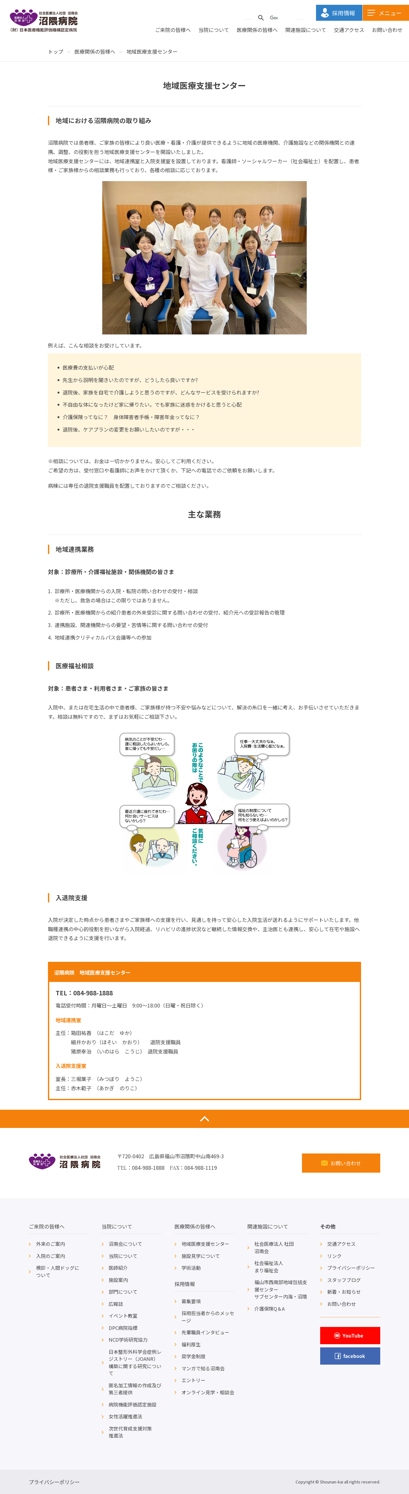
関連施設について (305, 30)
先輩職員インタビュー (205, 1332)
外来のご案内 (50, 1243)
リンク (334, 1256)
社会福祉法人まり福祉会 (268, 1267)
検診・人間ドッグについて (57, 1271)
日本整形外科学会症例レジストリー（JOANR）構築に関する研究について (135, 1362)
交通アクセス (349, 30)
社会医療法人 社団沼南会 (274, 1247)
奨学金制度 (193, 1356)
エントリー (193, 1380)
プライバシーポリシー (351, 1267)
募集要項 (191, 1301)
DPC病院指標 (123, 1327)
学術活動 (191, 1267)
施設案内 (118, 1279)
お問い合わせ (387, 30)
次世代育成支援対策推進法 (130, 1432)
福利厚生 (191, 1344)
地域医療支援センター (205, 1243)
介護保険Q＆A (269, 1308)
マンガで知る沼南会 (203, 1368)
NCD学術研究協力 (128, 1339)
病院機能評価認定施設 (133, 1404)
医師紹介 (118, 1267)
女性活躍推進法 (125, 1416)
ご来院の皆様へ (173, 30)
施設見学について (200, 1256)
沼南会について (125, 1243)
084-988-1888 (93, 992)
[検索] (274, 18)
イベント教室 (123, 1315)
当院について (213, 30)
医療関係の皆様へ (257, 30)
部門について (123, 1291)
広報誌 (116, 1303)
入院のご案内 (50, 1256)
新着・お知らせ (344, 1291)
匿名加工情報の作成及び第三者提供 (135, 1389)
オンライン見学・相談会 (207, 1392)
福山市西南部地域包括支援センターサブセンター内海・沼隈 (280, 1289)
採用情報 (184, 1284)
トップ (55, 51)
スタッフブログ (344, 1279)
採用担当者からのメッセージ (207, 1317)
